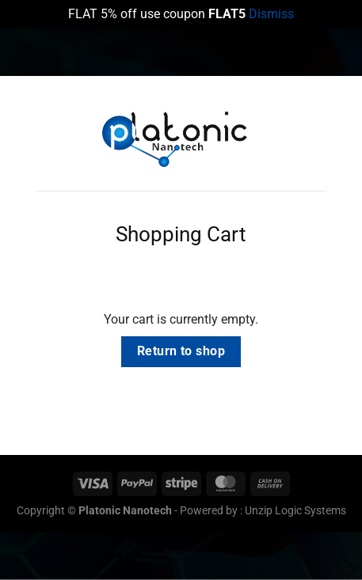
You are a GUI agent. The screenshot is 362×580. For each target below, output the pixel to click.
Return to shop (181, 351)
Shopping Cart (181, 234)
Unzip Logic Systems (295, 510)
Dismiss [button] (271, 13)
